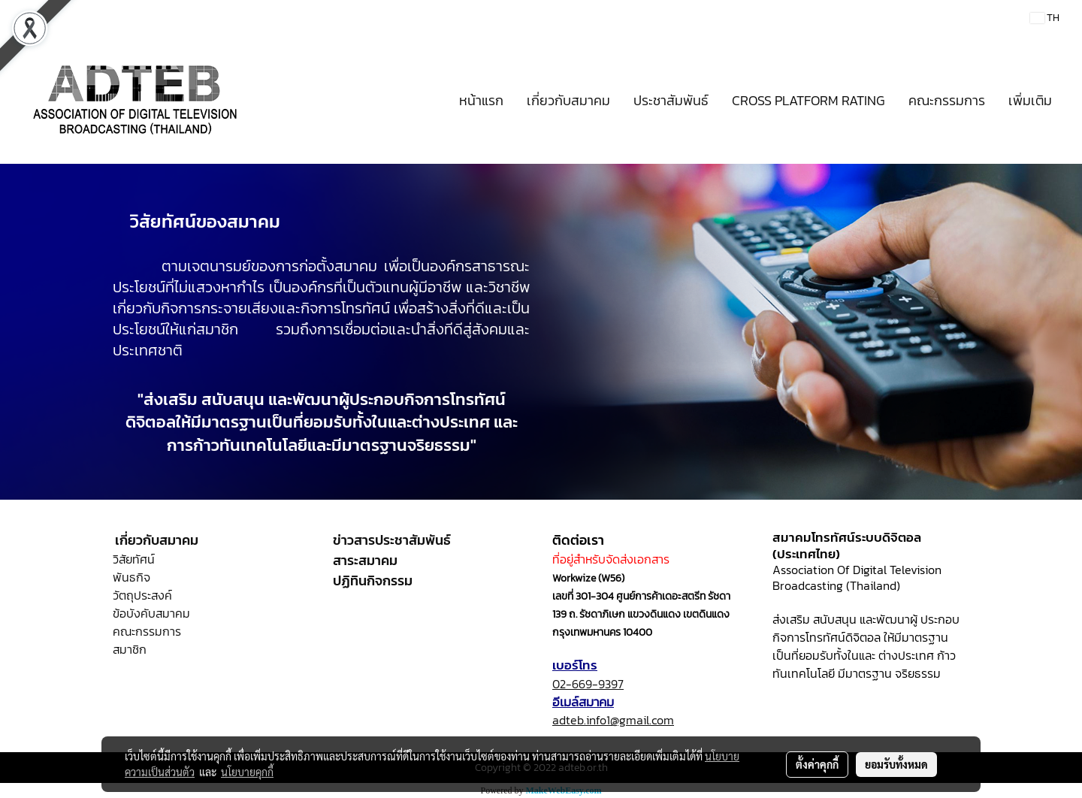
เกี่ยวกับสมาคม (568, 100)
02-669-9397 (588, 684)
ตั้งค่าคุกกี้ (817, 764)
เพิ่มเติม (1030, 100)
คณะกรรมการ (946, 100)
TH (1044, 18)
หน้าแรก (481, 100)
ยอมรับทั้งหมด (896, 764)
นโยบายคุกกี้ (247, 771)
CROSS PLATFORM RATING (808, 100)
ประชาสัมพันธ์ (671, 100)
